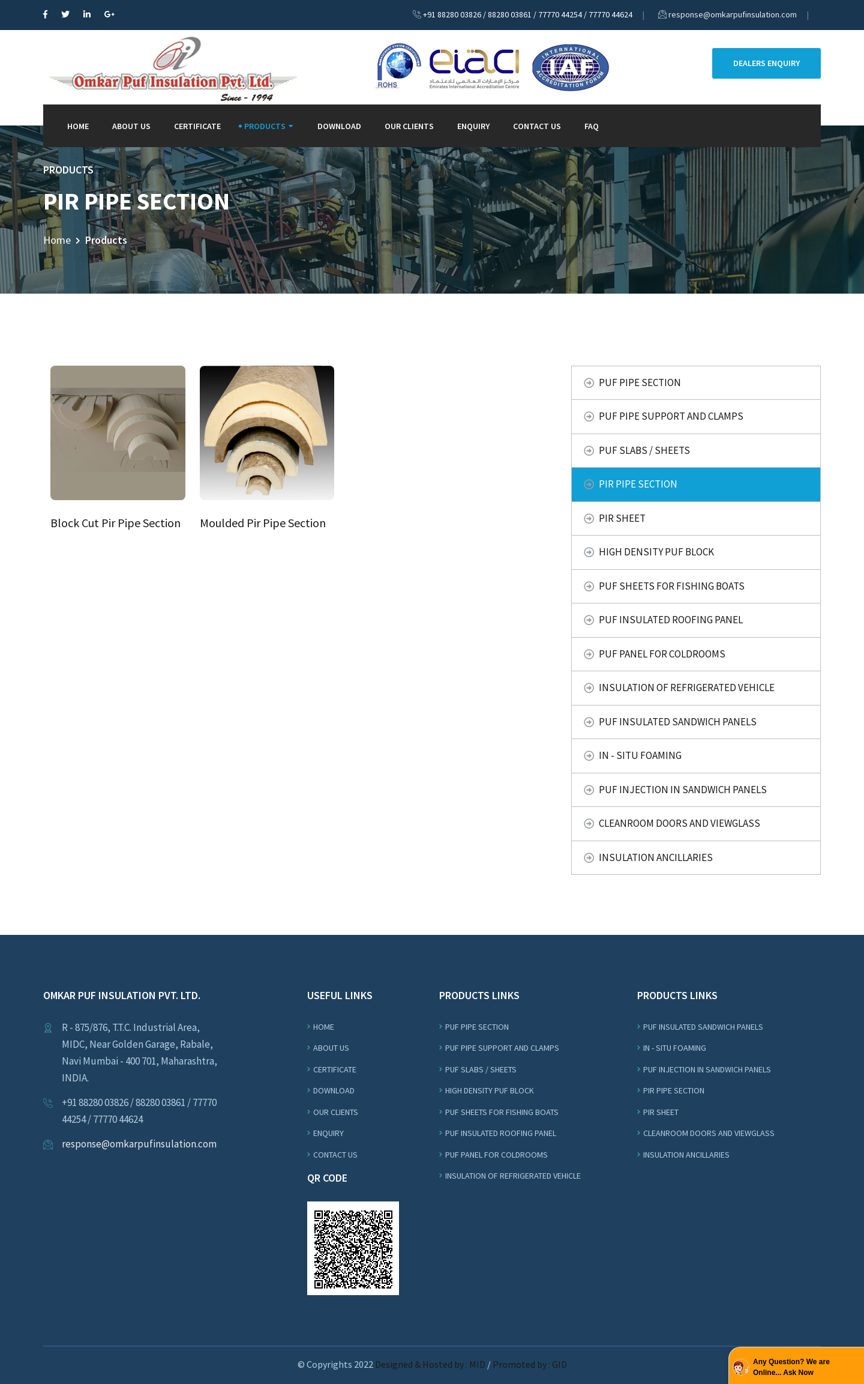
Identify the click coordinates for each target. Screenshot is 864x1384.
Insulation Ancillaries (656, 857)
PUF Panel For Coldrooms (662, 653)
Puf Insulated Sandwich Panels (678, 721)
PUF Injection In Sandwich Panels (683, 789)
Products (265, 126)
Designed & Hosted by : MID (431, 1364)
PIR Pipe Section (638, 484)
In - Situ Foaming (640, 755)
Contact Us (537, 126)
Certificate (197, 126)
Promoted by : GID (530, 1364)
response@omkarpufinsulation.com (732, 14)
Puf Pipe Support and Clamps (671, 416)
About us (331, 1047)
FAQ (591, 126)
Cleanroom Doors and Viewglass (679, 823)
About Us (131, 126)
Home (78, 126)
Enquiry (473, 126)
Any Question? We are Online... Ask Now (791, 1367)
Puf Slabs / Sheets (644, 450)
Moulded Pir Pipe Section (263, 522)
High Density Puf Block (656, 551)
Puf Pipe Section (640, 382)
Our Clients (409, 126)
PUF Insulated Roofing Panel (671, 619)
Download (339, 126)
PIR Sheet (622, 518)
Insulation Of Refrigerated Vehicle (687, 687)
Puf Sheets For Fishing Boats (672, 586)
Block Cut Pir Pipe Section (115, 522)
